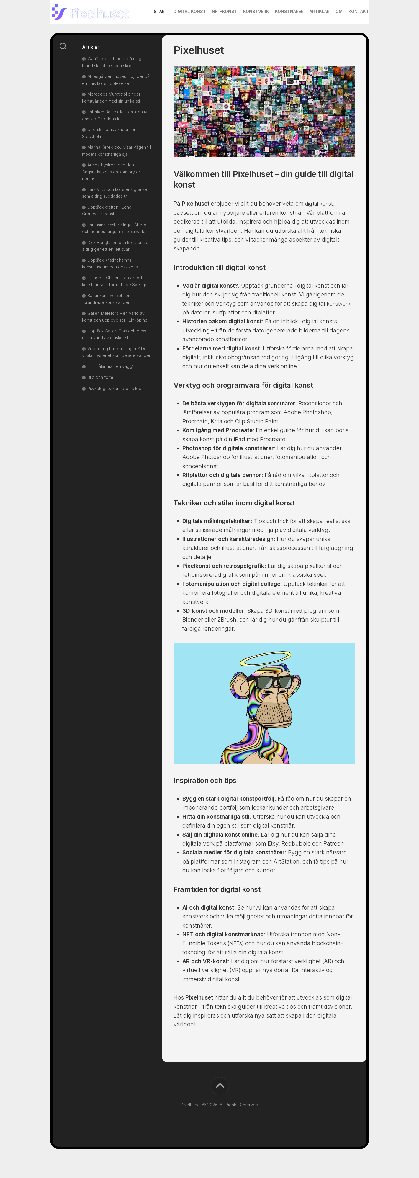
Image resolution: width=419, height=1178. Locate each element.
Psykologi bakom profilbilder (115, 408)
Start (149, 34)
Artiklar (308, 34)
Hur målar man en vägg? (111, 386)
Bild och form (100, 397)
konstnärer (282, 423)
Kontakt (347, 34)
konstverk (340, 323)
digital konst (321, 223)
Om (327, 34)
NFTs (236, 963)
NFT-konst (212, 34)
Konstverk (244, 34)
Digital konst (178, 34)
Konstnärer (277, 34)
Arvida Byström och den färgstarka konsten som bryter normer (111, 191)
